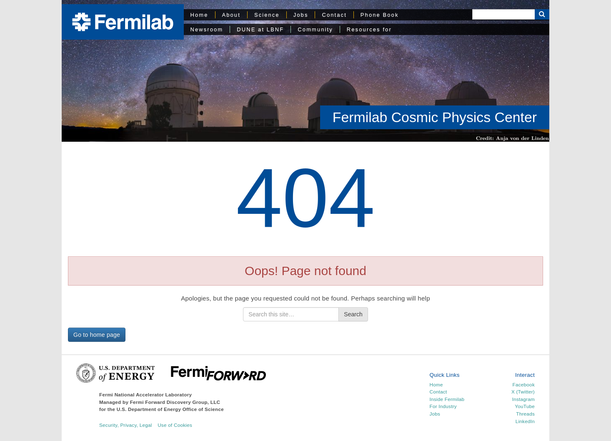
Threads (525, 413)
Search (353, 314)
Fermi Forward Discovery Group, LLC (175, 402)
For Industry (443, 406)
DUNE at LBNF (260, 29)
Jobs (300, 15)
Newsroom (206, 29)
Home (199, 15)
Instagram (523, 399)
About (231, 15)
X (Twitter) (523, 391)
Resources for (369, 29)
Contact (334, 15)
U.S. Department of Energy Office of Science (170, 409)
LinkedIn (525, 421)
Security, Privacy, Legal (125, 425)
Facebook (524, 384)
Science (267, 15)
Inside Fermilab (447, 399)
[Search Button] (542, 14)
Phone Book (380, 15)
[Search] (503, 14)
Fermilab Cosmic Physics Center (435, 117)
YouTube (525, 406)
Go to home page (96, 334)
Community (315, 29)
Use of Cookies (175, 425)
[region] (305, 71)
